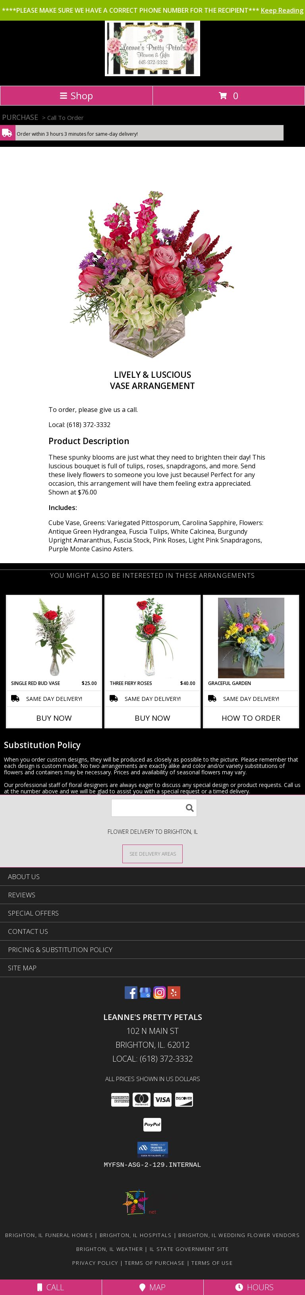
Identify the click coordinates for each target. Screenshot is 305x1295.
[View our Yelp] (174, 996)
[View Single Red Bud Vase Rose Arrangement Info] (54, 638)
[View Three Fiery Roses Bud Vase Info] (153, 638)
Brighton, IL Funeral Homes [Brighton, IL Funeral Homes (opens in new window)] (49, 1235)
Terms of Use (212, 1262)
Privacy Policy (95, 1262)
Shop (76, 95)
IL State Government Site (189, 1249)
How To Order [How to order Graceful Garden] (251, 718)
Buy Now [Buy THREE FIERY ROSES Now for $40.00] (152, 718)
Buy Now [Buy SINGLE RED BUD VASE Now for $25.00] (54, 718)
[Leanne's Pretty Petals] (152, 74)
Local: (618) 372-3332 (79, 424)
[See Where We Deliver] (152, 853)
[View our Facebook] (131, 996)
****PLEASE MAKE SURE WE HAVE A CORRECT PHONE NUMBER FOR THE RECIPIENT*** (152, 10)
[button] (152, 1150)
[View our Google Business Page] (145, 996)
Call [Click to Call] (50, 1287)
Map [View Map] (152, 1287)
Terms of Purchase (155, 1262)
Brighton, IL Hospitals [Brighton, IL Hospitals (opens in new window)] (136, 1235)
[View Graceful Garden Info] (251, 638)
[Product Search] (154, 808)
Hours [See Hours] (254, 1287)
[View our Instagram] (159, 996)
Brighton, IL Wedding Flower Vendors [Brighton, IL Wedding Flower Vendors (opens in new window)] (239, 1235)
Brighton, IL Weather (109, 1249)
